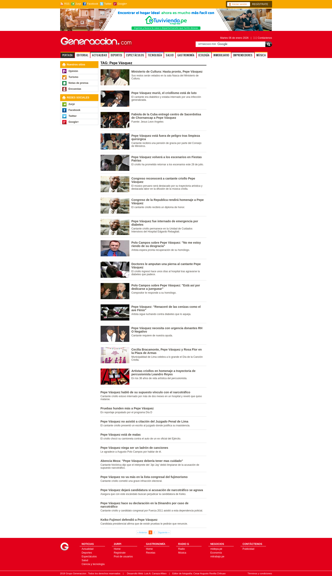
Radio (181, 548)
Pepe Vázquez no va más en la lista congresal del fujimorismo (144, 477)
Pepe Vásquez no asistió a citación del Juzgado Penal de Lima (144, 421)
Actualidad (88, 548)
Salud (85, 560)
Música (182, 552)
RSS (67, 3)
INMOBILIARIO (221, 55)
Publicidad (248, 548)
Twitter (108, 3)
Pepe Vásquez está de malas (121, 434)
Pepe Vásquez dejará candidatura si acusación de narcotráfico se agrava (152, 490)
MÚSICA (261, 55)
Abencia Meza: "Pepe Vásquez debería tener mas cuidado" (142, 461)
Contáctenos (265, 37)
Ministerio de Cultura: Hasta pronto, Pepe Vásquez (167, 71)
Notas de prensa (78, 82)
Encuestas (75, 88)
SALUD (170, 55)
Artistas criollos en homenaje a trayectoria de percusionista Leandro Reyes (163, 372)
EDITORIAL (82, 55)
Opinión (73, 71)
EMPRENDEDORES (243, 55)
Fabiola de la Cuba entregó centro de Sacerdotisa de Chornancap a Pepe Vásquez (166, 116)
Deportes (87, 552)
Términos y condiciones (260, 573)
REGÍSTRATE (260, 4)
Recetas (150, 552)
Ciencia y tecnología (93, 564)
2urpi (78, 3)
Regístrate (120, 552)
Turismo (73, 77)
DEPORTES (116, 55)
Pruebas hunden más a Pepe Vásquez (127, 408)
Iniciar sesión (239, 4)
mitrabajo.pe (217, 556)
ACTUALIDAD (99, 55)
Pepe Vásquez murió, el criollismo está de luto (164, 93)
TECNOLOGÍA (155, 55)
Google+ (122, 3)
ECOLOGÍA (204, 55)
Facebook (92, 3)
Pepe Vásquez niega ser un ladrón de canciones (134, 447)
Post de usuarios (123, 556)
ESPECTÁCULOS (135, 55)
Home (117, 548)
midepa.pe (216, 548)
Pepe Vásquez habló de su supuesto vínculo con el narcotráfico (145, 392)
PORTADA (67, 55)
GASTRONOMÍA (186, 55)
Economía (216, 552)
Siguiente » (164, 532)
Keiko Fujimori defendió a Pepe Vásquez (129, 519)
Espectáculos (89, 556)
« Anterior (142, 532)
